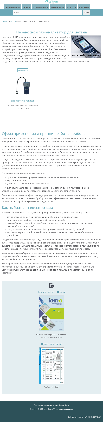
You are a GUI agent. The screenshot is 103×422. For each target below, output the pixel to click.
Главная (5, 21)
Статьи (13, 21)
